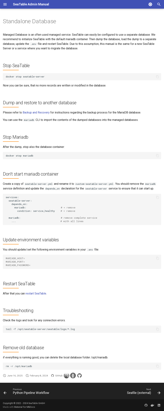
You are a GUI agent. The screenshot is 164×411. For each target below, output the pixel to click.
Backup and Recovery (36, 112)
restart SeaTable (36, 293)
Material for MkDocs (24, 407)
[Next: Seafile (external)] (143, 392)
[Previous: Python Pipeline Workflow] (27, 392)
